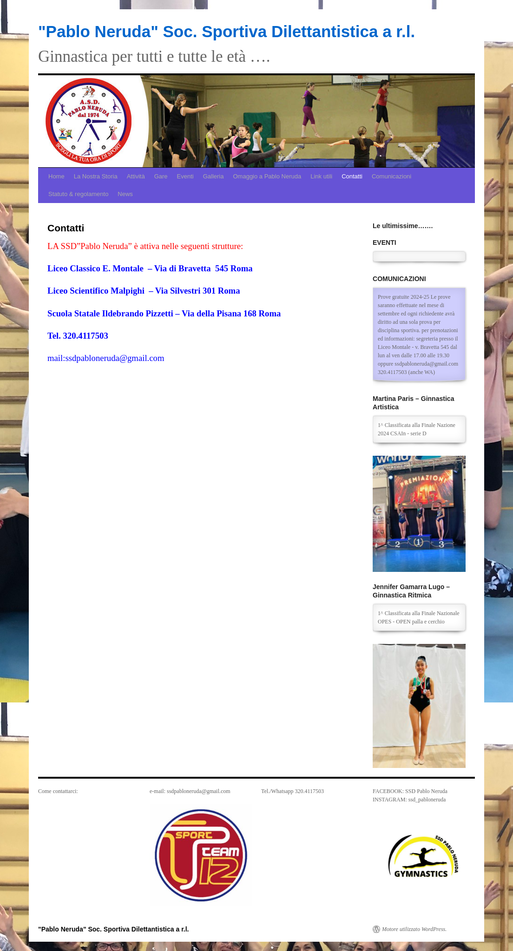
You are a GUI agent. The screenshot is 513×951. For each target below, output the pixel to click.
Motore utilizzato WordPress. (414, 929)
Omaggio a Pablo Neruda (267, 176)
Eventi (185, 176)
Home (56, 176)
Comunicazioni (391, 176)
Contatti (352, 176)
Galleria (213, 176)
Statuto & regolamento (78, 193)
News (125, 193)
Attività (136, 176)
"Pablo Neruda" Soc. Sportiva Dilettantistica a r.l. (226, 31)
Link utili (321, 176)
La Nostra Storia (96, 176)
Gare (161, 176)
